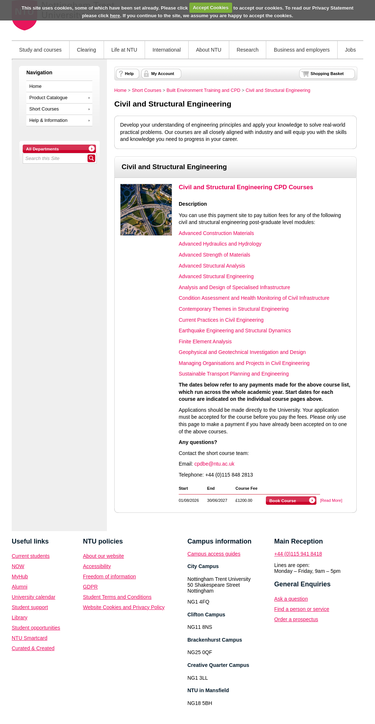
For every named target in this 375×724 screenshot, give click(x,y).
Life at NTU (124, 50)
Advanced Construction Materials (216, 233)
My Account (162, 73)
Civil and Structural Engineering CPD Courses (246, 187)
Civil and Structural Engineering (278, 90)
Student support (30, 607)
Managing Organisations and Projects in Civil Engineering (244, 363)
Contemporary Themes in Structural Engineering (234, 309)
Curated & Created (33, 648)
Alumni (19, 587)
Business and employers (302, 50)
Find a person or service (301, 609)
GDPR (90, 587)
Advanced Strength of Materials (214, 255)
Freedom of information (109, 576)
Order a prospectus (296, 619)
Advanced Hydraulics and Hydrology (220, 244)
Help (129, 73)
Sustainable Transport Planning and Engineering (234, 374)
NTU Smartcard (29, 638)
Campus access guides (214, 554)
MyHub (20, 576)
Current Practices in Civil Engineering (221, 320)
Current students (31, 556)
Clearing (86, 50)
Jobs (350, 50)
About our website (103, 556)
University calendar (33, 597)
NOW (18, 566)
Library (19, 617)
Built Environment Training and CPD (204, 90)
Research (248, 50)
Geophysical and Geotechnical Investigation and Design (242, 352)
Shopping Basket (327, 73)
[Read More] (331, 500)
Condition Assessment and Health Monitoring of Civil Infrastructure (254, 298)
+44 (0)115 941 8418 (298, 554)
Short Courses (44, 109)
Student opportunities (36, 628)
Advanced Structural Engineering (216, 276)
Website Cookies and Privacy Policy (123, 607)
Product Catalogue (48, 97)
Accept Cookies (211, 7)
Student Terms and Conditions (117, 597)
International (166, 50)
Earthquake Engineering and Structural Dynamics (235, 330)
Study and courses (40, 50)
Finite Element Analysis (205, 341)
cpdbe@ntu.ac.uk (214, 464)
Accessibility (97, 566)
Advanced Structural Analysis (212, 266)
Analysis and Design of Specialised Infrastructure (234, 287)
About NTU (208, 50)
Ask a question (291, 599)
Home (35, 86)
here (115, 15)
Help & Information (48, 120)
